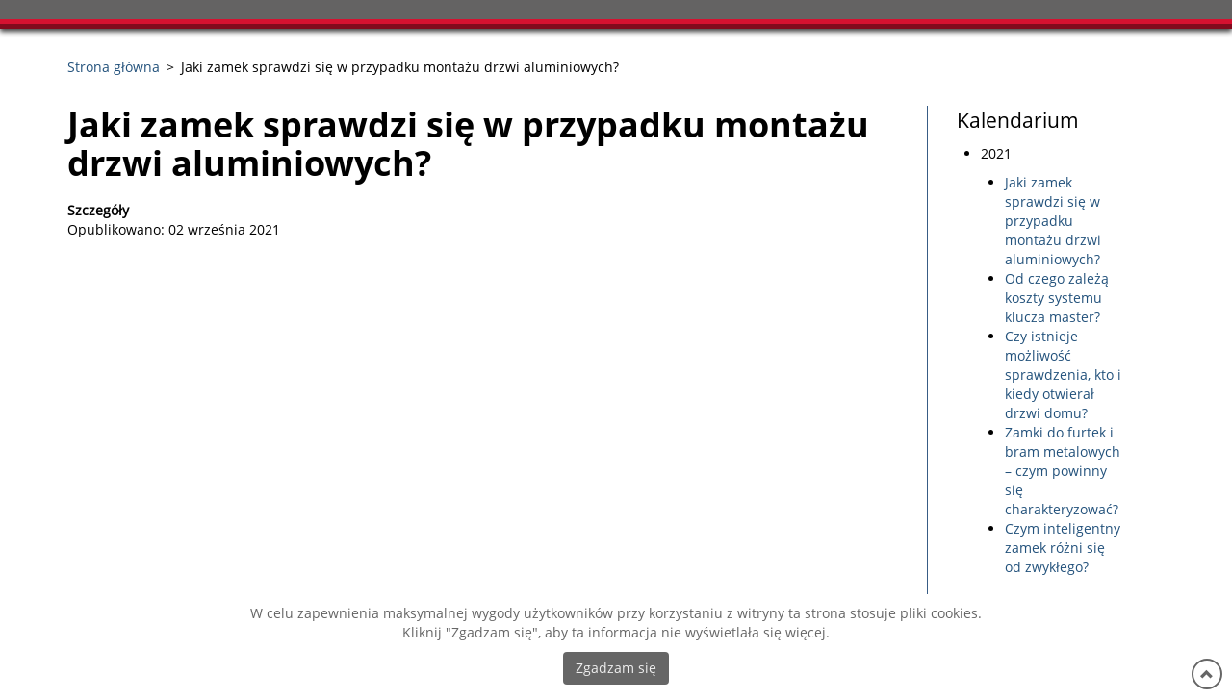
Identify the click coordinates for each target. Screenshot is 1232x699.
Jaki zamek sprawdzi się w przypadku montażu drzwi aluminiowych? (1053, 220)
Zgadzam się (616, 668)
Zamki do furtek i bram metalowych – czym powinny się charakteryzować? (1062, 470)
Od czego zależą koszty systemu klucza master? (1057, 297)
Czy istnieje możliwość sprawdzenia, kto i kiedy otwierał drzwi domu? (1063, 374)
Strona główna (113, 67)
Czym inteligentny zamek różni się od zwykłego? (1062, 547)
